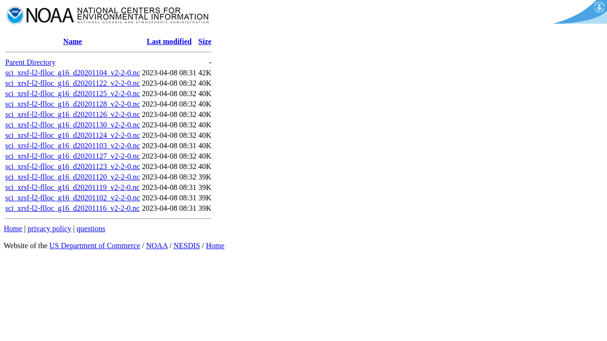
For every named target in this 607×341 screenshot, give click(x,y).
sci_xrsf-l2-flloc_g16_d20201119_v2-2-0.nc (72, 187)
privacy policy (49, 228)
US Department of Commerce (94, 246)
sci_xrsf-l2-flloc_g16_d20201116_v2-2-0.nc (72, 208)
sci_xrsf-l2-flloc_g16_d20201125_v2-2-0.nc (72, 94)
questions (90, 228)
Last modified (169, 41)
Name (72, 41)
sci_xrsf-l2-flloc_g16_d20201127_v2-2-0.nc (72, 156)
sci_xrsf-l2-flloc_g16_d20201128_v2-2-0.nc (72, 104)
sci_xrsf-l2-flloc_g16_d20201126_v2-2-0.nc (72, 114)
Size (205, 41)
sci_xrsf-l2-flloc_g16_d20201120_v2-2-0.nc (72, 177)
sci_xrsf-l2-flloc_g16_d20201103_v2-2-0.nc (72, 146)
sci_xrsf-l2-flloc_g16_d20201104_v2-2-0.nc (72, 73)
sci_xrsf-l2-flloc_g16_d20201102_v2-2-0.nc (72, 198)
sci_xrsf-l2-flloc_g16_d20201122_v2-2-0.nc (72, 83)
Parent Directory (30, 62)
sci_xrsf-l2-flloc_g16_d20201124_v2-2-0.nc (72, 135)
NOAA (156, 246)
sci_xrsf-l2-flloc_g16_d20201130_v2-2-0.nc (72, 125)
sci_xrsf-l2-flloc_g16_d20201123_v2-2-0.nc (72, 166)
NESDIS (187, 246)
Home (13, 228)
